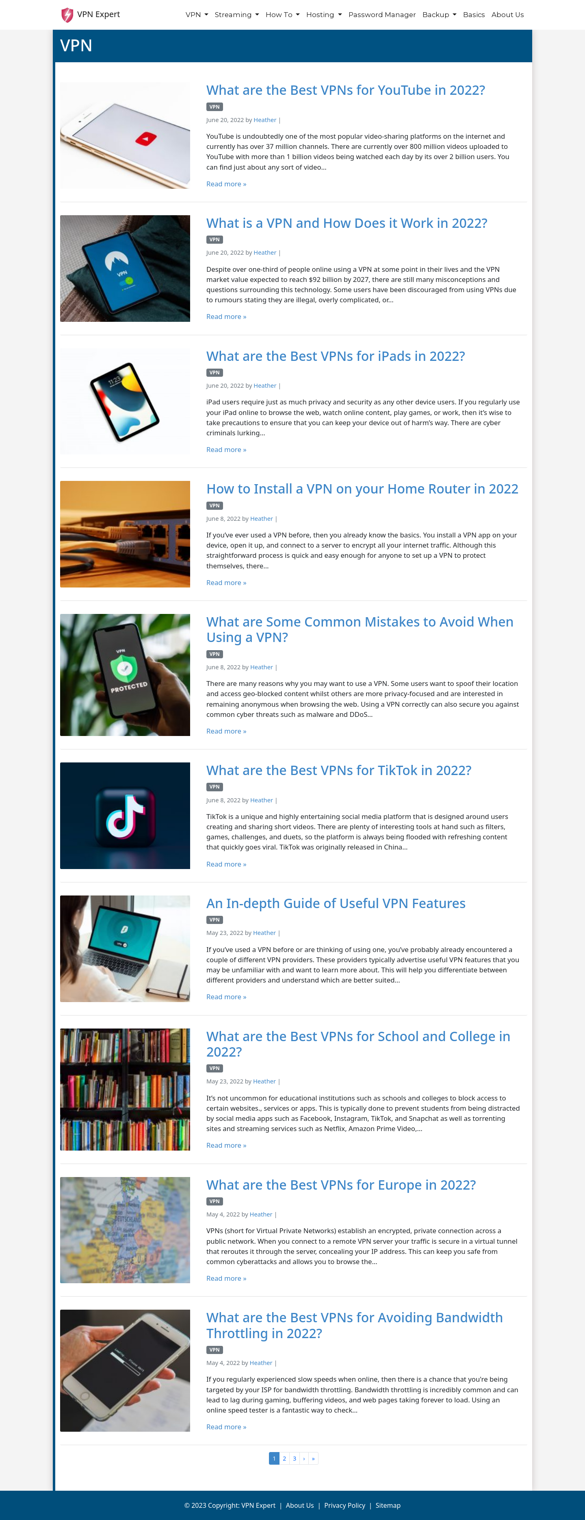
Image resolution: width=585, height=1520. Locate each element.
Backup (436, 15)
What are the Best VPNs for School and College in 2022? (358, 1044)
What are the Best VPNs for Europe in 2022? (341, 1184)
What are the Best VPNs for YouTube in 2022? (345, 90)
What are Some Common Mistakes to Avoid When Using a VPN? (360, 629)
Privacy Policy (344, 1505)
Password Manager (382, 15)
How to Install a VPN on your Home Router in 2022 (362, 488)
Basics (474, 15)
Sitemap (388, 1505)
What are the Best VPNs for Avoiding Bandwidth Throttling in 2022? (354, 1325)
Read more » (226, 183)
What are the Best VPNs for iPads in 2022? (335, 356)
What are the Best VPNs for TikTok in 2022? (339, 770)
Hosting (321, 15)
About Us (508, 15)
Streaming (234, 15)
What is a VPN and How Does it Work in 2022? (347, 223)
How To (280, 15)
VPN (194, 15)
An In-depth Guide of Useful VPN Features (336, 903)
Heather (265, 120)
